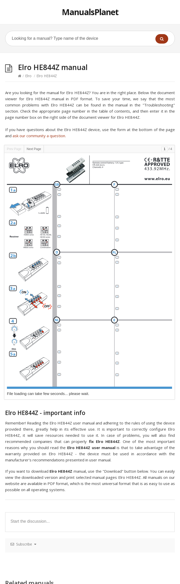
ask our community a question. (39, 135)
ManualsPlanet (90, 11)
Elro (28, 75)
